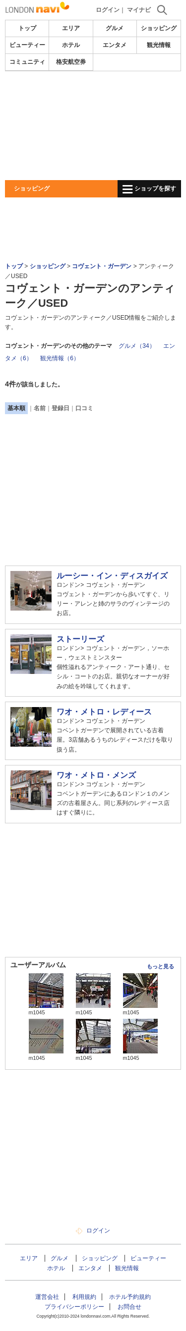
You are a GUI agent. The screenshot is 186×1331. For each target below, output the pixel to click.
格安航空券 (71, 61)
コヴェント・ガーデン (101, 266)
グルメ (115, 28)
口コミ (84, 408)
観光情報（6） (59, 358)
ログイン (108, 9)
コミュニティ (27, 61)
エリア (71, 28)
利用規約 (84, 1296)
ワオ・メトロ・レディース (104, 712)
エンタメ (114, 45)
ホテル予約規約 (130, 1296)
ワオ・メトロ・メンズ (96, 775)
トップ (27, 28)
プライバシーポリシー (74, 1306)
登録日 (60, 408)
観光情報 (159, 45)
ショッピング (159, 28)
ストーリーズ (80, 639)
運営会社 (47, 1296)
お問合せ (129, 1306)
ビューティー (27, 45)
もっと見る (160, 966)
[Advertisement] (93, 125)
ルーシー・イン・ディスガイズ (112, 575)
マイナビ (139, 9)
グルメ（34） (137, 345)
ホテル (71, 45)
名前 (40, 408)
